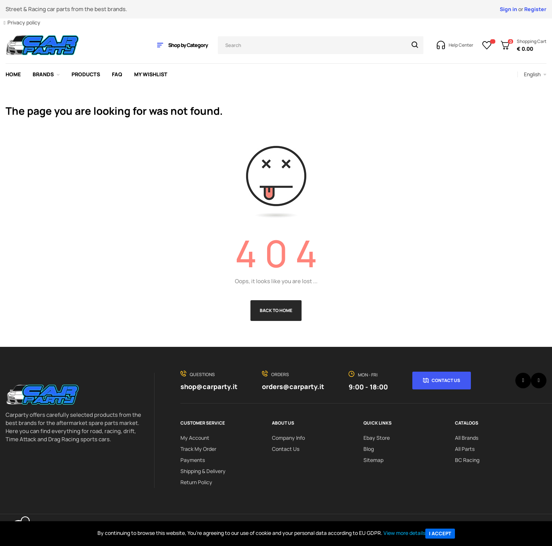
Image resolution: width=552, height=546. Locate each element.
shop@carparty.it (208, 386)
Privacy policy (23, 22)
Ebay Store (376, 437)
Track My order (198, 448)
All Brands (466, 437)
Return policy (196, 482)
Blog (368, 448)
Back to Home (276, 310)
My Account (194, 437)
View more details (404, 532)
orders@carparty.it (293, 386)
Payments (192, 459)
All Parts (465, 448)
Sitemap (373, 459)
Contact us (285, 448)
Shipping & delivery (203, 471)
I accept (440, 533)
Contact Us (446, 380)
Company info (288, 437)
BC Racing (467, 459)
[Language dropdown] (535, 74)
